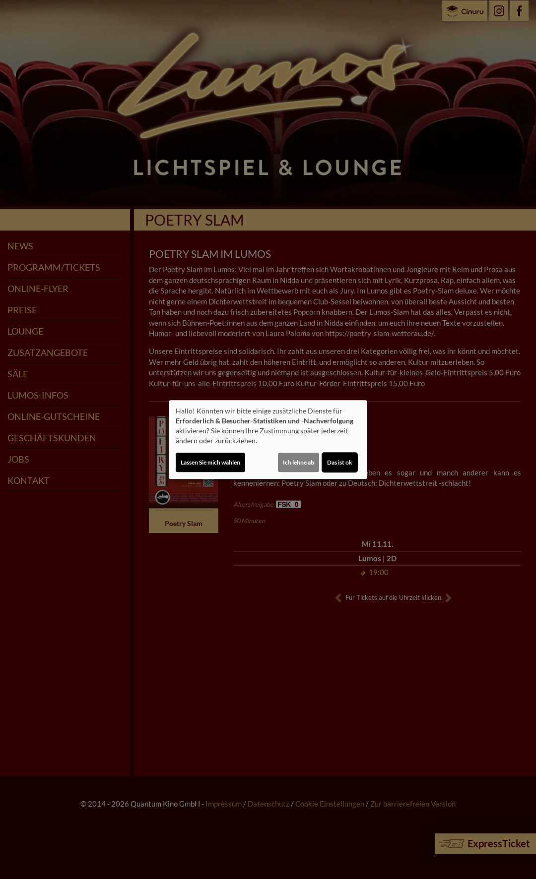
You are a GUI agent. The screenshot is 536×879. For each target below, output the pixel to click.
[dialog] (268, 439)
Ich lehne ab (298, 462)
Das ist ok (339, 462)
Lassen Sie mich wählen (210, 462)
